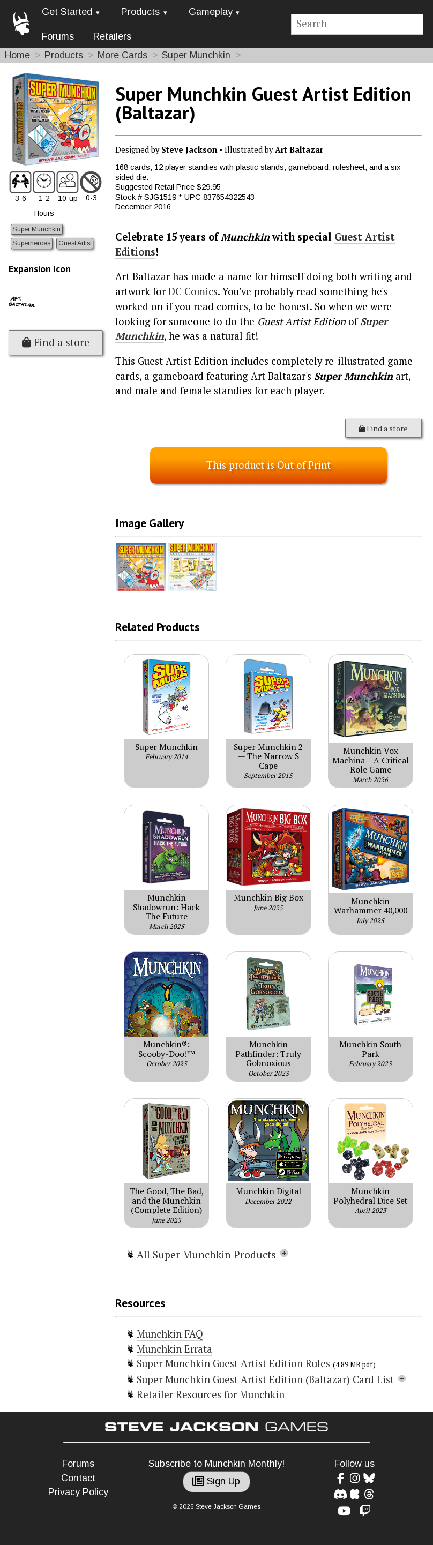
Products (140, 11)
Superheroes (31, 243)
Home (17, 55)
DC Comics (193, 291)
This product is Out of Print (268, 465)
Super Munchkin (196, 55)
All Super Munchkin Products (206, 1255)
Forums (58, 36)
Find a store (55, 342)
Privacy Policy (78, 1492)
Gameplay (211, 11)
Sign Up (216, 1481)
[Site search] (357, 24)
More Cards (122, 55)
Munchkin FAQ (170, 1334)
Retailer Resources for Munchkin (211, 1394)
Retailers (112, 36)
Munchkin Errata (174, 1348)
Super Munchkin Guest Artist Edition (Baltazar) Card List (265, 1379)
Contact (78, 1478)
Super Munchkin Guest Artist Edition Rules (235, 1363)
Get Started (67, 11)
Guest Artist (75, 243)
